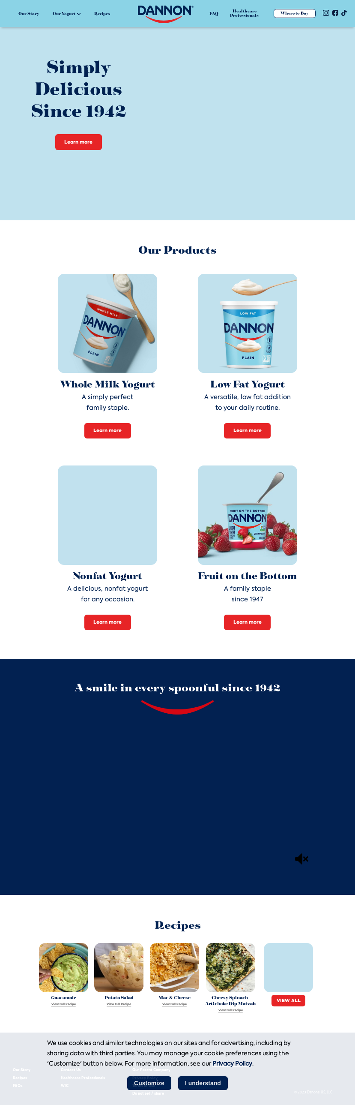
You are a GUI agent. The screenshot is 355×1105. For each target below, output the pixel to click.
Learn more (78, 141)
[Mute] (302, 859)
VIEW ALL (289, 1000)
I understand (203, 1083)
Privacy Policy (232, 1063)
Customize (149, 1083)
